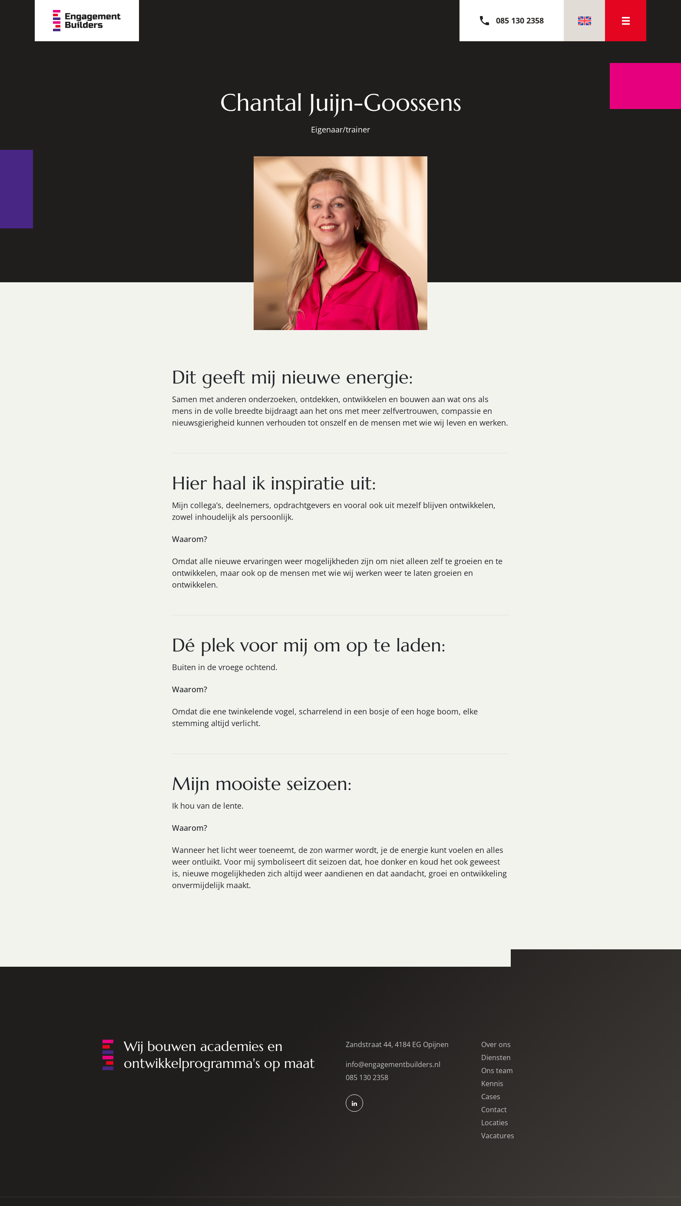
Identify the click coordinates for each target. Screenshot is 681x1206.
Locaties (494, 1122)
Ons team (497, 1070)
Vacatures (497, 1135)
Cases (490, 1096)
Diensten (496, 1057)
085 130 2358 (367, 1077)
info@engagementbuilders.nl (393, 1064)
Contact (494, 1109)
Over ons (496, 1044)
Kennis (492, 1083)
